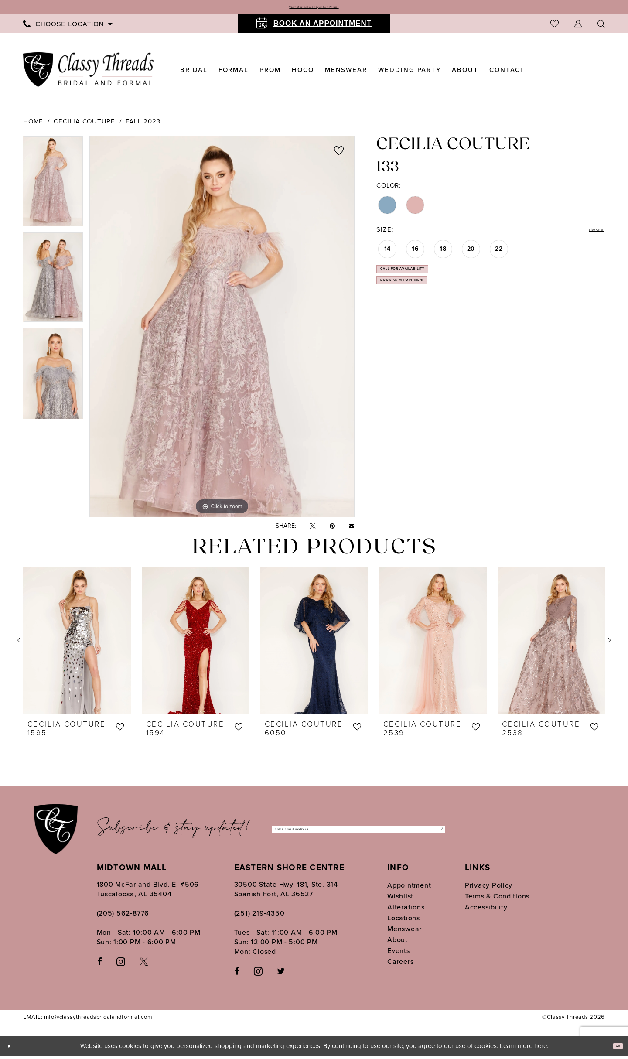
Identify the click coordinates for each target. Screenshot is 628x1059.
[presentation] (77, 643)
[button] (578, 27)
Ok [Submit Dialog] (613, 1049)
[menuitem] (67, 27)
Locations (403, 921)
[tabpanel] (53, 187)
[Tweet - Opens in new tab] (312, 529)
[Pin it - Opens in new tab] (332, 529)
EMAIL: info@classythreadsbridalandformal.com (87, 1020)
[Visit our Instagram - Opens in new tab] (121, 964)
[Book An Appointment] (314, 27)
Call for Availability (428, 283)
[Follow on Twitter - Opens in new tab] (280, 974)
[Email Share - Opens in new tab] (351, 529)
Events (398, 954)
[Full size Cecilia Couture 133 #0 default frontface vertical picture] (222, 330)
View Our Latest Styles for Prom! (314, 9)
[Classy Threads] (88, 73)
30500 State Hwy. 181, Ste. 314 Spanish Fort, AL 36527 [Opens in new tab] (286, 892)
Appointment (409, 889)
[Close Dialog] (13, 1049)
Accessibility (486, 910)
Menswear (404, 932)
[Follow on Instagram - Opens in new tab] (258, 974)
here (540, 1049)
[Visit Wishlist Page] (555, 27)
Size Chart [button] (587, 234)
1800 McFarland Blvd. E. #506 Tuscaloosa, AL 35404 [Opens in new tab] (148, 892)
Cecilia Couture (84, 125)
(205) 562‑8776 (123, 917)
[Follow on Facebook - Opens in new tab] (237, 974)
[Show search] (601, 27)
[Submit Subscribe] (436, 833)
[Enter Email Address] (358, 833)
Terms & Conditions (497, 900)
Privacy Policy (488, 889)
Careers (400, 965)
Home (33, 125)
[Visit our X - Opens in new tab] (143, 965)
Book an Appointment (429, 306)
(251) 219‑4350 (259, 917)
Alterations (405, 910)
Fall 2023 (143, 125)
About (397, 943)
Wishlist (400, 900)
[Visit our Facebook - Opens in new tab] (99, 965)
